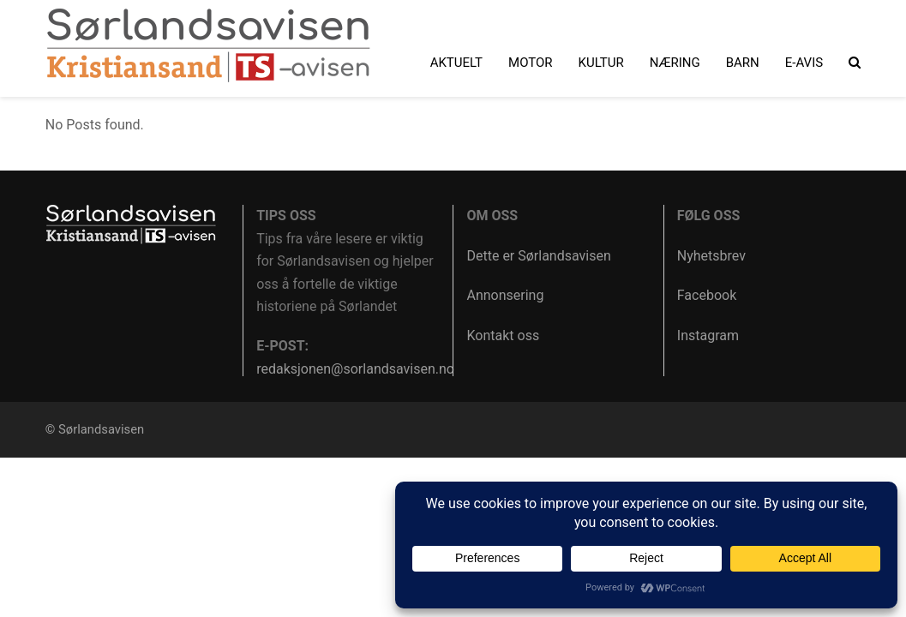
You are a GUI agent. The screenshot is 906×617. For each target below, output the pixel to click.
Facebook (706, 295)
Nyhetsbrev (711, 256)
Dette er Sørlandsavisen (538, 256)
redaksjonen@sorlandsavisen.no (355, 369)
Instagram (708, 335)
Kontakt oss (502, 335)
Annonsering (504, 295)
